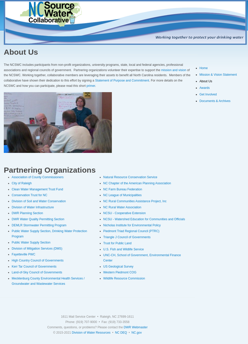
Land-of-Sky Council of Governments (37, 272)
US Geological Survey (118, 266)
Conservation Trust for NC (29, 195)
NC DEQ (121, 332)
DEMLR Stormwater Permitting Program (39, 225)
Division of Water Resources (91, 332)
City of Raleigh (22, 183)
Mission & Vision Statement (218, 74)
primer (91, 86)
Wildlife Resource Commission (124, 278)
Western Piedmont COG (119, 272)
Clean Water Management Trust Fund (37, 189)
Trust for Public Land (117, 243)
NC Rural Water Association (122, 207)
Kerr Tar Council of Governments (34, 266)
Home (203, 68)
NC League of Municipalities (122, 195)
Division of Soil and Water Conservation (39, 201)
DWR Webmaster (136, 327)
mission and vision (173, 70)
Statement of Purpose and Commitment (122, 80)
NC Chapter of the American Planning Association (137, 183)
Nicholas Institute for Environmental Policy (132, 225)
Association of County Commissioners (38, 177)
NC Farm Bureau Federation (122, 189)
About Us (205, 81)
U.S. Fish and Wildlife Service (123, 249)
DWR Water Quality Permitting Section (38, 219)
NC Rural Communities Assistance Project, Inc (135, 201)
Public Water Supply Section (31, 242)
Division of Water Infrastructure (33, 207)
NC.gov (137, 332)
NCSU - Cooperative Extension (124, 213)
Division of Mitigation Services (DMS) (37, 248)
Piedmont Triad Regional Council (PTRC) (131, 231)
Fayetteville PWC (23, 254)
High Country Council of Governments (38, 260)
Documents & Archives (214, 101)
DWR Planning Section (27, 213)
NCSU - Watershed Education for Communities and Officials (144, 219)
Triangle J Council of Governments (127, 237)
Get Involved (208, 94)
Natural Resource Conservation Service (130, 177)
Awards (204, 88)
